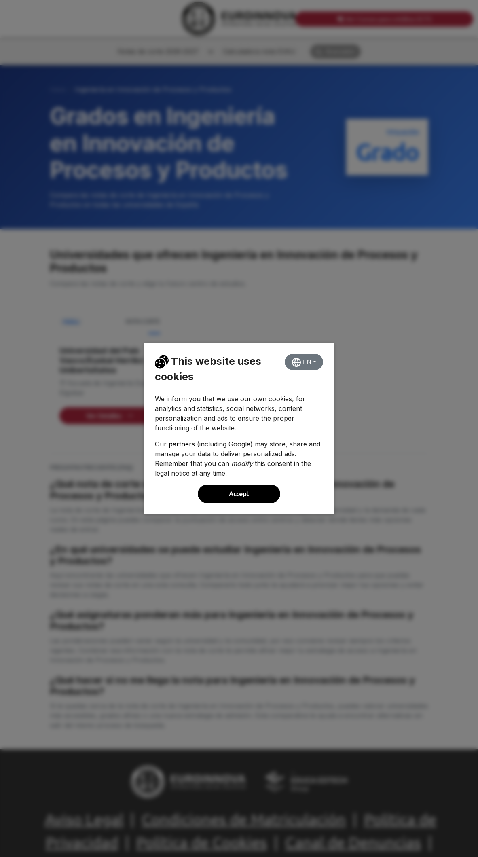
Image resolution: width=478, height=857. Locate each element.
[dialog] (239, 428)
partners (182, 444)
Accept (239, 493)
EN (301, 362)
